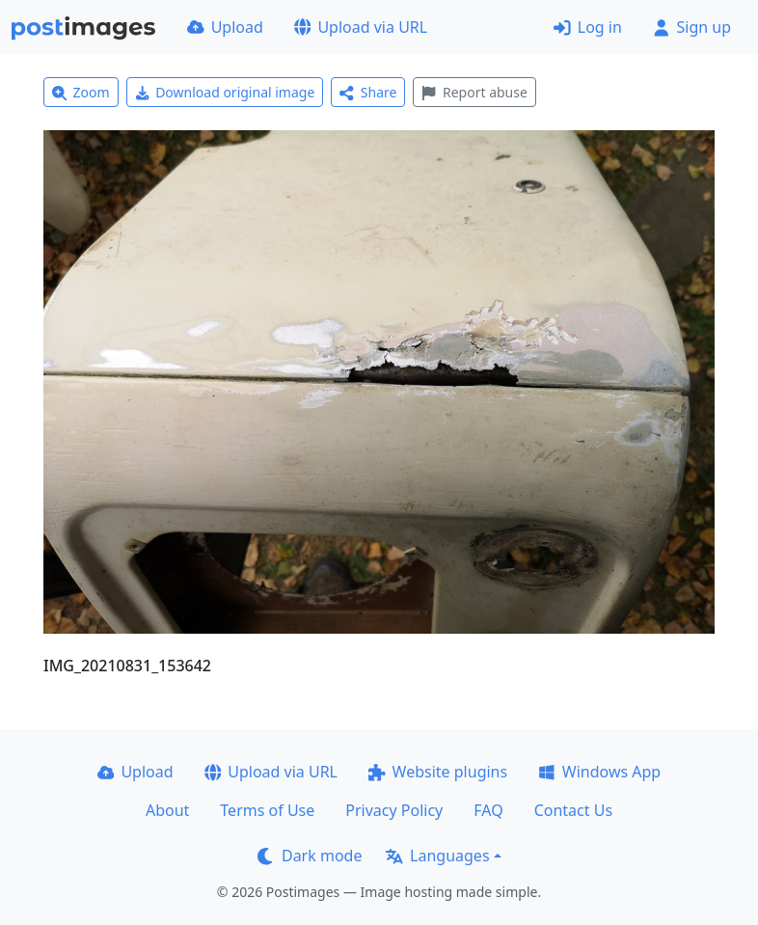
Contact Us (573, 810)
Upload (225, 27)
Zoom (81, 92)
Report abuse (474, 92)
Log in (588, 27)
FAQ (488, 810)
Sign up (692, 27)
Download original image (225, 92)
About (167, 810)
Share (367, 92)
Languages (437, 855)
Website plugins (437, 771)
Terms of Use (267, 810)
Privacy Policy (394, 810)
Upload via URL (360, 27)
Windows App (599, 771)
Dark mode (309, 855)
